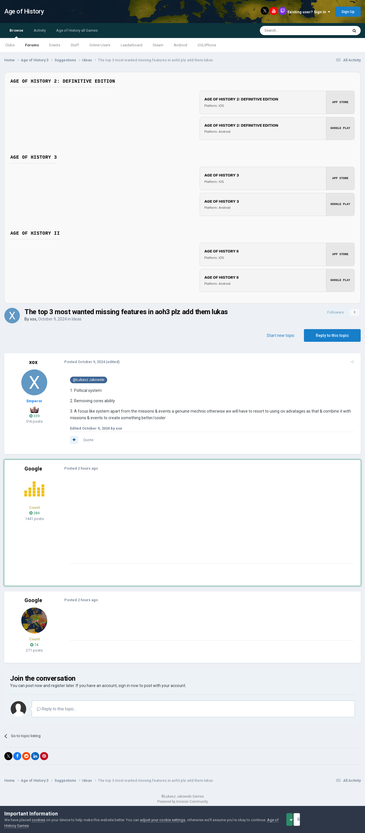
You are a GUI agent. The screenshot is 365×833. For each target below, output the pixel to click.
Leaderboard (131, 45)
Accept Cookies (297, 819)
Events (54, 45)
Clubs (10, 45)
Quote (86, 440)
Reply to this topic (332, 335)
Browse (16, 33)
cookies (38, 820)
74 (34, 645)
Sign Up (348, 12)
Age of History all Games (77, 30)
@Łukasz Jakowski (86, 379)
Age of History (24, 11)
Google (33, 469)
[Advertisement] (172, 523)
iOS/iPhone (207, 45)
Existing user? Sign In (309, 12)
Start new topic (280, 335)
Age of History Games (22, 825)
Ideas (77, 319)
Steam (158, 45)
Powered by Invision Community (182, 802)
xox (33, 319)
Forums (32, 45)
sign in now (128, 685)
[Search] (290, 30)
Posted (82, 362)
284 (34, 513)
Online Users (99, 45)
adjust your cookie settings (162, 820)
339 (34, 416)
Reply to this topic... (56, 709)
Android (180, 45)
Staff (75, 45)
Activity (40, 30)
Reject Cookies (341, 819)
